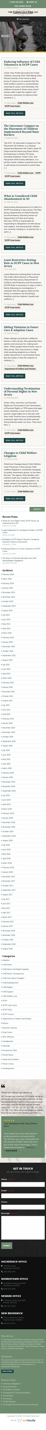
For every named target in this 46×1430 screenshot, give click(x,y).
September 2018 (9, 836)
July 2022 (6, 665)
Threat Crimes (8, 1064)
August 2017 (7, 895)
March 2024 (7, 579)
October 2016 (7, 940)
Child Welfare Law (25, 103)
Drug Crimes (7, 1032)
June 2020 (6, 755)
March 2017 (7, 917)
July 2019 (6, 795)
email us (32, 2)
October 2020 (7, 737)
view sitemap (7, 1371)
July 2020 (6, 750)
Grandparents (7, 1041)
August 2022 (7, 660)
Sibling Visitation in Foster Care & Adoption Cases (21, 328)
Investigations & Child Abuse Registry (16, 1393)
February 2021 (8, 719)
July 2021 (6, 705)
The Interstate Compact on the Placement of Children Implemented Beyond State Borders (21, 130)
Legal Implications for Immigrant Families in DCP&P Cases (22, 531)
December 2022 (8, 646)
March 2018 (7, 863)
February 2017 (8, 922)
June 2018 (6, 849)
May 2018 (6, 854)
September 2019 (9, 791)
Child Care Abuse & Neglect (13, 978)
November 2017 (8, 881)
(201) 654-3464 (9, 1306)
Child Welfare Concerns (11, 1390)
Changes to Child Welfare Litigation (20, 454)
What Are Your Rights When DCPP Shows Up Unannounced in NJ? (20, 522)
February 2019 (8, 813)
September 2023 (9, 606)
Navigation (23, 19)
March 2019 (7, 809)
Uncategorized (8, 1068)
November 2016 (8, 935)
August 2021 (7, 701)
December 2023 (8, 592)
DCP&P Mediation (9, 1402)
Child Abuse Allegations (11, 1384)
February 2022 (8, 683)
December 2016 (8, 931)
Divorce (5, 1023)
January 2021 (7, 723)
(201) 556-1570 (9, 1272)
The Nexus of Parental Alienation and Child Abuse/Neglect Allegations (19, 559)
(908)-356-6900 (16, 2)
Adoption (6, 960)
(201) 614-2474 (9, 1323)
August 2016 (7, 949)
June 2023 (6, 619)
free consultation (23, 6)
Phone (4, 1202)
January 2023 (7, 642)
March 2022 (7, 678)
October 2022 (7, 651)
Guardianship (8, 1396)
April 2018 (6, 858)
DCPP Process (8, 1014)
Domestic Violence (9, 1028)
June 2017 (6, 904)
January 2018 (7, 872)
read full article (14, 113)
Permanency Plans (9, 1050)
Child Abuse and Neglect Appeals (15, 969)
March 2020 (7, 768)
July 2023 (6, 615)
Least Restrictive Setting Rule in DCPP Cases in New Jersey (21, 263)
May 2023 (6, 624)
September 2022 (9, 655)
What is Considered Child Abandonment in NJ (20, 197)
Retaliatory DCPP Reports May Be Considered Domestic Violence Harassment (20, 540)
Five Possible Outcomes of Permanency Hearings (20, 1404)
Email (7, 1190)
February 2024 (8, 583)
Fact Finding (7, 1399)
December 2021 (8, 692)
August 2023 (7, 610)
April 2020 (6, 764)
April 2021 (6, 714)
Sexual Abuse (7, 1055)
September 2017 (9, 890)
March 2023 (7, 633)
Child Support (7, 992)
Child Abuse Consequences (13, 974)
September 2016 (9, 944)
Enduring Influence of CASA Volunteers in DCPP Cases (22, 63)
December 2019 (8, 782)
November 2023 (8, 597)
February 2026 (8, 574)
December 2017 (8, 877)
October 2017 (7, 886)
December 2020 (8, 728)
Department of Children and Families (20, 369)
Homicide (6, 1046)
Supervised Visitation (10, 1059)
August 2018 (7, 840)
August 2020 (7, 746)
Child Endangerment (10, 983)
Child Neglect (7, 987)
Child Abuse (7, 965)
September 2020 (9, 741)
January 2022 (7, 687)
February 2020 (8, 773)
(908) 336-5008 (9, 1289)
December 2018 (8, 822)
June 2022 (6, 669)
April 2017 (6, 913)
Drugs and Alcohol (9, 1387)
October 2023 (7, 601)
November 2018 (8, 827)
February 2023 (8, 637)
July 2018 (6, 845)
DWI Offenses (8, 1037)
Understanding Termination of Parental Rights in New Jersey (22, 391)
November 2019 (8, 786)
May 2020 (6, 759)
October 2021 (7, 696)
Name (8, 1179)
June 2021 (6, 710)
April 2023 (6, 628)
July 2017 (6, 899)
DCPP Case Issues (12, 106)
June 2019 (6, 800)
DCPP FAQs (7, 1010)
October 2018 (7, 831)
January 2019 (7, 818)
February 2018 (8, 867)
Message (9, 1213)
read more (30, 1147)
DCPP (38, 173)
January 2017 (7, 926)
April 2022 (6, 674)
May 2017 (6, 908)
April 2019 (6, 804)
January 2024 (7, 588)
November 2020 (8, 732)
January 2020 (7, 777)
